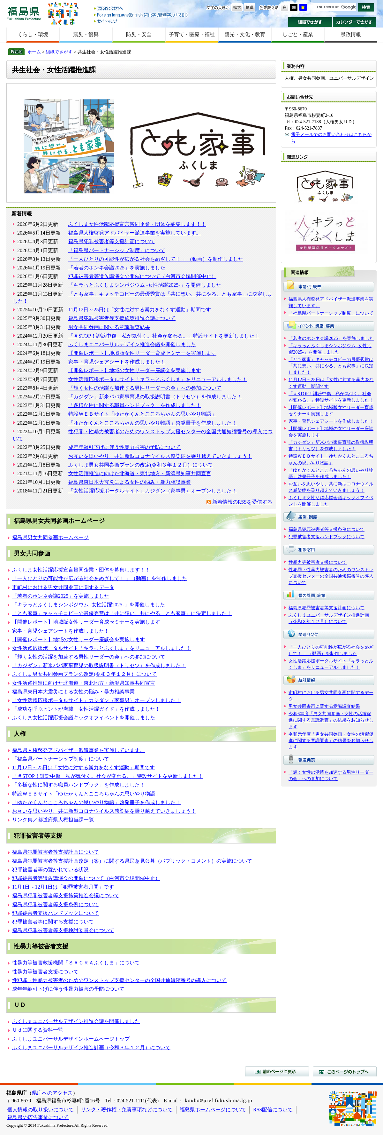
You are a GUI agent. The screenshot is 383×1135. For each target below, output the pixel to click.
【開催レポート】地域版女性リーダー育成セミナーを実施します (142, 353)
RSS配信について (273, 1109)
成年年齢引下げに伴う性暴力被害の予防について (124, 447)
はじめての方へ (141, 9)
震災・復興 (86, 34)
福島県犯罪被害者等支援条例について (55, 904)
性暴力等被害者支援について (45, 971)
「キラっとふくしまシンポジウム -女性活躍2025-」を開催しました (144, 285)
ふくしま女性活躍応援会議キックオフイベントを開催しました (83, 717)
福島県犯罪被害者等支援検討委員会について (63, 930)
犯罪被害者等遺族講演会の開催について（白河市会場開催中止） (142, 276)
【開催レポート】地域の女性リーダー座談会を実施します (134, 370)
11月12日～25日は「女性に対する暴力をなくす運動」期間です (139, 309)
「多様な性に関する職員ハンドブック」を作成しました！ (134, 405)
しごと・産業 (297, 34)
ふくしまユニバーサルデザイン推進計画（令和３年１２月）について (91, 1047)
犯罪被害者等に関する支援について (53, 921)
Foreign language (141, 15)
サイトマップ (141, 21)
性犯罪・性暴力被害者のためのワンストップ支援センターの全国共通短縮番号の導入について (119, 980)
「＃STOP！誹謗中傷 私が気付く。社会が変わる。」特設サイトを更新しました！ (163, 336)
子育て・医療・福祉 (192, 34)
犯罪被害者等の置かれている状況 (50, 869)
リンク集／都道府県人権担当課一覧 (53, 819)
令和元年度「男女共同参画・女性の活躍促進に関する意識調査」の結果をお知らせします (331, 740)
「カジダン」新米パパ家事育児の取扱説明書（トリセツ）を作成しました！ (155, 396)
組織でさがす (310, 22)
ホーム (34, 51)
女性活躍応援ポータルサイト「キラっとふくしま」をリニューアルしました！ (157, 379)
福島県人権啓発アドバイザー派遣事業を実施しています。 (134, 233)
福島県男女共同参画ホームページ (50, 537)
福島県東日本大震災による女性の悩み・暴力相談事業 (129, 482)
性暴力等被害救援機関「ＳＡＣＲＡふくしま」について (76, 962)
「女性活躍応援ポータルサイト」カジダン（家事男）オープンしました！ (152, 490)
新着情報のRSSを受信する (242, 502)
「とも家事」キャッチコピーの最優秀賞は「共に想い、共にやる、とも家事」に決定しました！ (122, 613)
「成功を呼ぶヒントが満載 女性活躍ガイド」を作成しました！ (86, 709)
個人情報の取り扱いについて (40, 1109)
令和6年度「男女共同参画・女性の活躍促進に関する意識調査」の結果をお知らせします (331, 720)
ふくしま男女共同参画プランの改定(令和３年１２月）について (140, 465)
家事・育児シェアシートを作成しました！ (116, 361)
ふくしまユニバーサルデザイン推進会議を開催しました (132, 344)
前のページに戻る (277, 1071)
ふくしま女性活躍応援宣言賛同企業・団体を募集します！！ (137, 224)
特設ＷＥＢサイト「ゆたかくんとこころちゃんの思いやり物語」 (142, 414)
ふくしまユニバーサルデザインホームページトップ (71, 1039)
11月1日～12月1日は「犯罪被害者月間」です (63, 887)
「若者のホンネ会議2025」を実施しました (116, 267)
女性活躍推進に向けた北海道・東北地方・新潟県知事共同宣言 (139, 473)
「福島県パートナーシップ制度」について (116, 250)
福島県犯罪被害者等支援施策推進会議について (122, 318)
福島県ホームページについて (213, 1109)
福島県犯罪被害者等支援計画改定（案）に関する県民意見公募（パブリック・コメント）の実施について (132, 861)
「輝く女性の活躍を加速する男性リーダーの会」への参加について (145, 388)
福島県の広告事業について (38, 1117)
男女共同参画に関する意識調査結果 (109, 327)
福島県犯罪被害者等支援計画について (111, 241)
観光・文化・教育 (244, 34)
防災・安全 (139, 34)
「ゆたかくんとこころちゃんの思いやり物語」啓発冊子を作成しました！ (152, 423)
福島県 (23, 13)
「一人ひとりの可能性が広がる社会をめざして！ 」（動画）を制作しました (155, 259)
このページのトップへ (345, 1071)
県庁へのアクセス (52, 1093)
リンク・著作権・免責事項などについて (127, 1109)
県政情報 (351, 34)
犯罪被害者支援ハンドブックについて (55, 913)
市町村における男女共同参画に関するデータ (63, 587)
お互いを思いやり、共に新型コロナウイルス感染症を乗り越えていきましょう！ (160, 456)
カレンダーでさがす (355, 22)
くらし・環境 (33, 34)
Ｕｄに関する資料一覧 (37, 1030)
